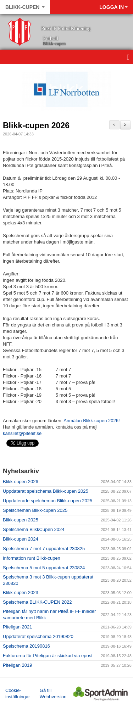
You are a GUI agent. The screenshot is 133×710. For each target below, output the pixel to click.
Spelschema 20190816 (26, 646)
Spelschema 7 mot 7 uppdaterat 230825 (44, 548)
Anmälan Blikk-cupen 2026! (91, 420)
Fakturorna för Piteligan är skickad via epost (48, 655)
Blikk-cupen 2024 (20, 539)
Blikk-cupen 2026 (36, 125)
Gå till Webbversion (53, 693)
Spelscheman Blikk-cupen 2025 (35, 510)
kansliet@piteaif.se (22, 433)
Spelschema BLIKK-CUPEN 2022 (37, 602)
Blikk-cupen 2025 (20, 519)
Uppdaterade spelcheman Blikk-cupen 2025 (47, 500)
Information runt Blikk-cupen (31, 558)
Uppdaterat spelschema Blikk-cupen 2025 (45, 491)
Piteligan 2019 (17, 665)
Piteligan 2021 (17, 627)
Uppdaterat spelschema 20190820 (38, 636)
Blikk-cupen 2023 (20, 592)
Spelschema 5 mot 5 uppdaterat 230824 (44, 567)
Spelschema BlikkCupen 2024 (33, 529)
